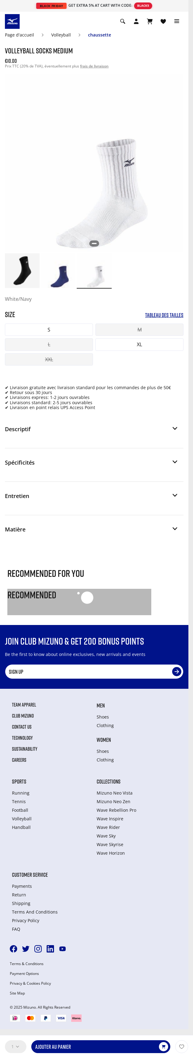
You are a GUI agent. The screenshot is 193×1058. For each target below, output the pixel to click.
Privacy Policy (25, 920)
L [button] (49, 344)
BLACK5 (143, 5)
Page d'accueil (19, 35)
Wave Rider (108, 827)
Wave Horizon (111, 853)
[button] (92, 431)
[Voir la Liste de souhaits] (163, 21)
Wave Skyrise (110, 844)
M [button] (139, 329)
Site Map (17, 993)
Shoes (103, 717)
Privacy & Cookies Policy (30, 983)
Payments (22, 886)
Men (101, 705)
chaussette (99, 35)
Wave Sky (106, 836)
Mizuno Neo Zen (113, 801)
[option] (22, 270)
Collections (109, 781)
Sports (19, 781)
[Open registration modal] (136, 21)
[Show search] (122, 21)
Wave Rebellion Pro (116, 810)
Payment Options (24, 974)
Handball (21, 827)
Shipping (21, 903)
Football (20, 810)
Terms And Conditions (35, 912)
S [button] (49, 329)
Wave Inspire (110, 819)
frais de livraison (94, 66)
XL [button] (139, 344)
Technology (22, 738)
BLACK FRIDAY (51, 6)
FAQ (16, 929)
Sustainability (24, 749)
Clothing (105, 725)
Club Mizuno (23, 716)
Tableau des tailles (164, 315)
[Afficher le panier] (149, 21)
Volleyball (61, 35)
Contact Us (22, 727)
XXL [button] (49, 359)
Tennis (19, 801)
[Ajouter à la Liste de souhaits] (181, 1046)
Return (19, 895)
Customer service (30, 874)
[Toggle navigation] (176, 21)
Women (104, 739)
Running (20, 793)
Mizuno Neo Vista (115, 793)
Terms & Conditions (27, 964)
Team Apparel (24, 705)
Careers (19, 760)
